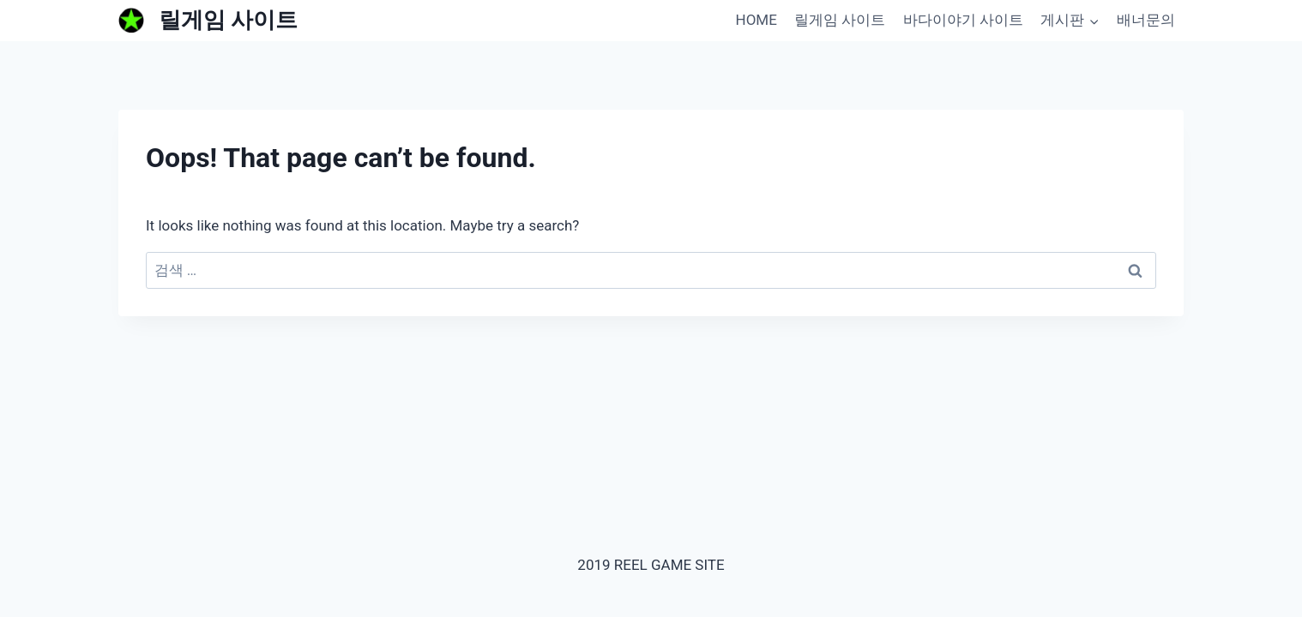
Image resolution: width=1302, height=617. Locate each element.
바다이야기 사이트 (963, 19)
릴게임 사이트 (839, 19)
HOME (756, 19)
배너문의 (1146, 19)
